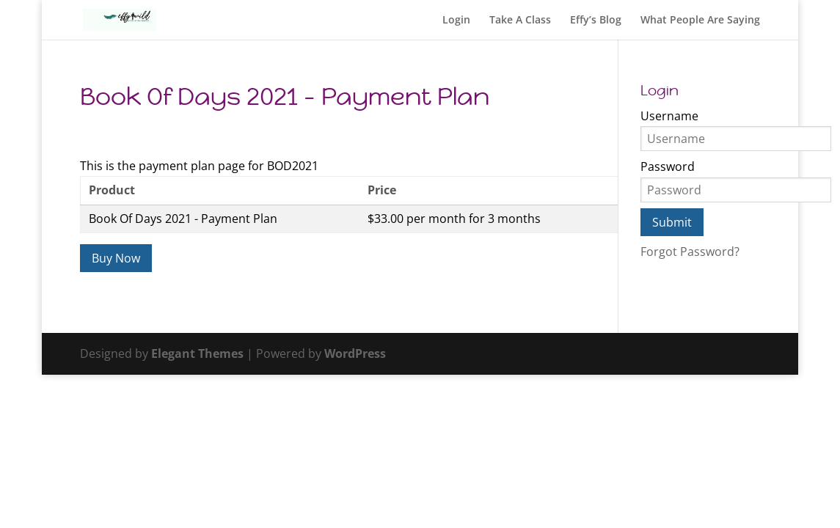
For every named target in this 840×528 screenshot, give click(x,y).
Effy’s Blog (595, 20)
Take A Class (520, 20)
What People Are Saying (700, 20)
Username (669, 116)
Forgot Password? (689, 251)
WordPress (355, 353)
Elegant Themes (197, 353)
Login (456, 20)
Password (667, 166)
